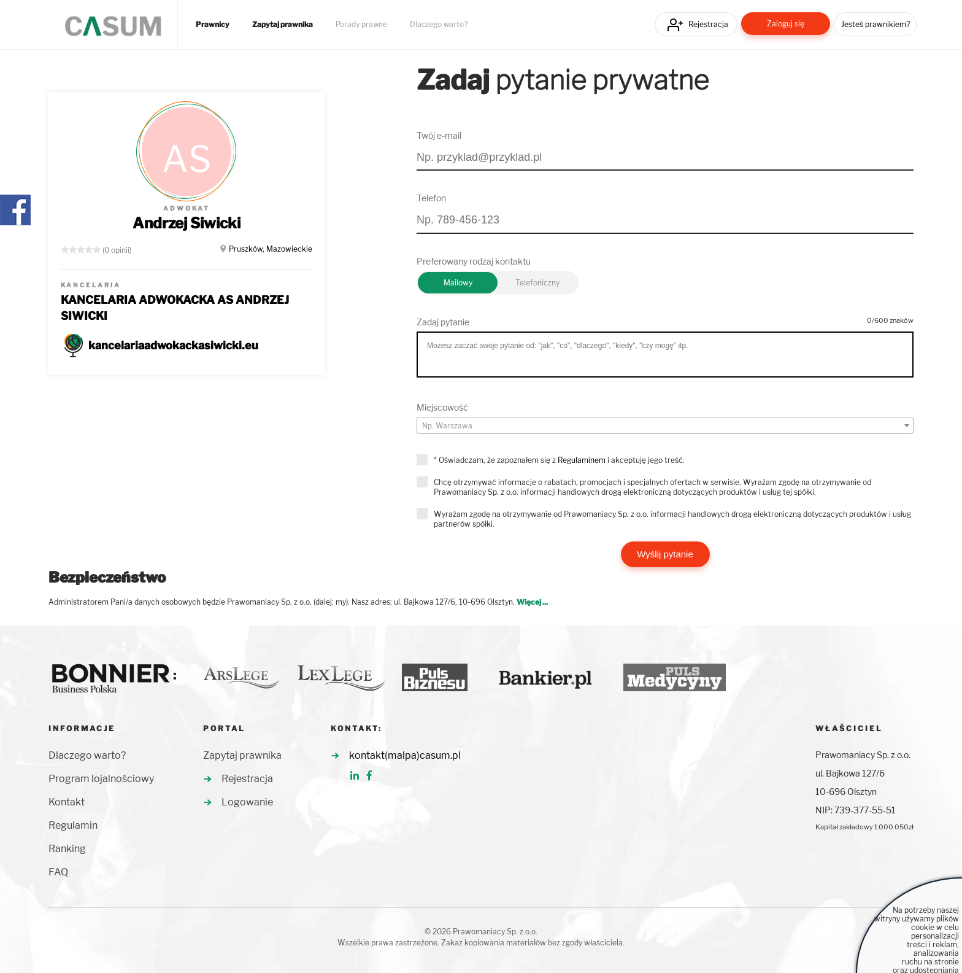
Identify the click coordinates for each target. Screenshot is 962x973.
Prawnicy (212, 24)
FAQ (58, 872)
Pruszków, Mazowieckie (270, 249)
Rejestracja (708, 24)
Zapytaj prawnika (282, 24)
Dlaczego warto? (439, 24)
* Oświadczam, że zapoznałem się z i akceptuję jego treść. (559, 460)
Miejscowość (442, 407)
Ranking (67, 849)
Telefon (431, 198)
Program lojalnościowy (101, 779)
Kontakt (66, 802)
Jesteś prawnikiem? (875, 24)
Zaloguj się (785, 23)
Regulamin (73, 825)
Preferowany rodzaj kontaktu (474, 261)
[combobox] (665, 425)
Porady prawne (361, 24)
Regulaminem (582, 460)
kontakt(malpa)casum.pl (405, 755)
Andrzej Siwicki (186, 223)
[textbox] (665, 426)
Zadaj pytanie (443, 322)
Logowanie (247, 802)
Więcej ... (532, 602)
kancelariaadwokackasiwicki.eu (173, 345)
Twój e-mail (439, 135)
